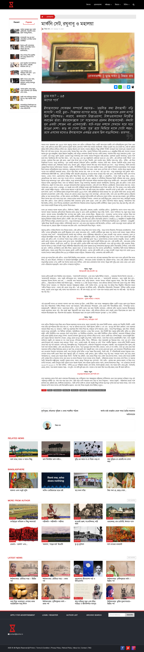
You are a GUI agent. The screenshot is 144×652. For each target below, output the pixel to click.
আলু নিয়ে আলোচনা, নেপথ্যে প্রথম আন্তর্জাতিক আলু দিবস (22, 602)
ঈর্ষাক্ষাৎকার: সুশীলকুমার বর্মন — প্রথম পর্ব (54, 602)
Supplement (83, 390)
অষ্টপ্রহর (108, 4)
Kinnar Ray (66, 390)
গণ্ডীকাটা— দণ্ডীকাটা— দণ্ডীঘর (53, 521)
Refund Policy (67, 648)
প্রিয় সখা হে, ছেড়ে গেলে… (116, 490)
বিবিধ (126, 4)
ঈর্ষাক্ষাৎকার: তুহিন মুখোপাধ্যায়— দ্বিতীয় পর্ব (119, 602)
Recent (16, 22)
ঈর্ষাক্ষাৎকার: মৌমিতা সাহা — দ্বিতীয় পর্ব (23, 579)
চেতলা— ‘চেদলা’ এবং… (19, 544)
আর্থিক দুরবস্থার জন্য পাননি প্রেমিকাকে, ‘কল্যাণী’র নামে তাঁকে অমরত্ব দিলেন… (28, 31)
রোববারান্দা (98, 4)
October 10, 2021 (57, 29)
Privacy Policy (56, 648)
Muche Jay (75, 390)
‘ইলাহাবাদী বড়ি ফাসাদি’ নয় (88, 271)
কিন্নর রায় (47, 29)
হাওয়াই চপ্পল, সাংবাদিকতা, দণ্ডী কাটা (86, 522)
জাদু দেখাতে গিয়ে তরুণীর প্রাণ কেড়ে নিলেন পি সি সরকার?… (27, 57)
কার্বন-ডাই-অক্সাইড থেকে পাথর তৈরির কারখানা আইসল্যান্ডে (114, 411)
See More (131, 500)
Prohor (50, 390)
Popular (29, 22)
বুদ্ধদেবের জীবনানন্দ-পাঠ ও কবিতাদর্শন (85, 579)
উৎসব (88, 4)
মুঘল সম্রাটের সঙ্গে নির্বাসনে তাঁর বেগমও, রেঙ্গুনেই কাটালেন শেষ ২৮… (28, 65)
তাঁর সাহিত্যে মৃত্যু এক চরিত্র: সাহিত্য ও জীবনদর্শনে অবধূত (85, 602)
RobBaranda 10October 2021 (97, 390)
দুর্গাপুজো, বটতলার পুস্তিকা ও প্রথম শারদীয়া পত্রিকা (62, 409)
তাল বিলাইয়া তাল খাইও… (52, 459)
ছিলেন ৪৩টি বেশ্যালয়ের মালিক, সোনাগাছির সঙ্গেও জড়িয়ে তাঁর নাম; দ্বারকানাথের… (27, 48)
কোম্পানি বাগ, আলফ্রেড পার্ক (88, 319)
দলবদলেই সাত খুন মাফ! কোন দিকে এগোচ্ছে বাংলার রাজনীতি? (28, 39)
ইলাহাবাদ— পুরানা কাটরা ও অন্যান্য (88, 298)
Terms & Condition (43, 648)
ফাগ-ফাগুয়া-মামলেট (114, 544)
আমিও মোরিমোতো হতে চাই (53, 490)
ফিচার (117, 4)
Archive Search (94, 615)
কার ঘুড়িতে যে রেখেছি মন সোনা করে (119, 460)
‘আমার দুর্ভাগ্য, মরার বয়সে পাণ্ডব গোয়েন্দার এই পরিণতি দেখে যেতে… (28, 90)
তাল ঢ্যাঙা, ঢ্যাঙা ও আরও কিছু (21, 459)
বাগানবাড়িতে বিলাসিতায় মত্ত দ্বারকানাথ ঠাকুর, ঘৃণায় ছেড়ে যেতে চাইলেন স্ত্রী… (28, 106)
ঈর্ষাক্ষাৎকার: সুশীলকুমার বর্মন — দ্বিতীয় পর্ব (119, 579)
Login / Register (50, 615)
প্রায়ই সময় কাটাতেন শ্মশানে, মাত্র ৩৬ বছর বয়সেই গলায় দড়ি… (28, 98)
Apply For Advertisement (22, 615)
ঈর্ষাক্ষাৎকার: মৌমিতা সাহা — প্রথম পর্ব (55, 579)
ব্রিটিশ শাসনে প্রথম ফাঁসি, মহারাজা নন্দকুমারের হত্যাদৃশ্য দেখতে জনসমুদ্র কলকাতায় (27, 81)
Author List (72, 615)
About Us (76, 648)
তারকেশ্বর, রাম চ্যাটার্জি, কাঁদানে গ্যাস (120, 521)
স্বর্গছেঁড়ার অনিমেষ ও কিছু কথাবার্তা (23, 521)
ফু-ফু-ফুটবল (79, 544)
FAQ (89, 648)
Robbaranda (57, 390)
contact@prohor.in (15, 634)
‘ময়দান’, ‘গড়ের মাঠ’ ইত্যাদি (53, 544)
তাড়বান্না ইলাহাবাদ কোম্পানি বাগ (88, 374)
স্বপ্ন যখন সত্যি (80, 490)
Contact (84, 648)
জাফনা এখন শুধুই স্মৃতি (18, 490)
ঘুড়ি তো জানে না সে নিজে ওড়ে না (87, 459)
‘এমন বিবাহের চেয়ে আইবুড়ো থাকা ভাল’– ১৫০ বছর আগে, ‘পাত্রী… (28, 73)
